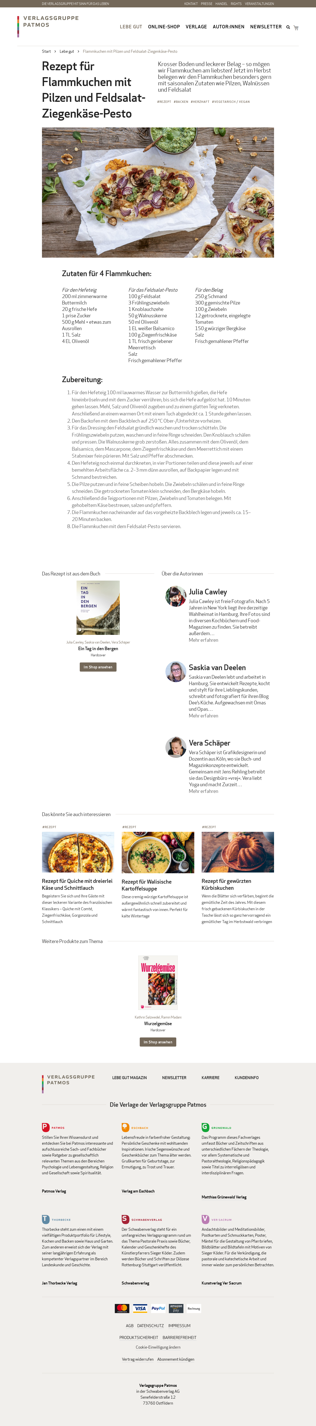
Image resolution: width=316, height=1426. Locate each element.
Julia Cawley (74, 642)
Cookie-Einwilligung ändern (158, 1347)
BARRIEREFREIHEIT (180, 1337)
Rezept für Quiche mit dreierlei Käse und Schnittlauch (77, 884)
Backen (182, 102)
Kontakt (191, 3)
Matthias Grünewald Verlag (224, 1197)
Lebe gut (131, 26)
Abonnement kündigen (175, 1359)
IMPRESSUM (179, 1325)
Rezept (165, 102)
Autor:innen (229, 26)
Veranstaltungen (259, 3)
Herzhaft (201, 102)
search (289, 27)
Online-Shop (164, 26)
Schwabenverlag (135, 1283)
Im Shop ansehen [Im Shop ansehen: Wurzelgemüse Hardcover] (158, 1042)
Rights (236, 3)
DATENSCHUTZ (150, 1325)
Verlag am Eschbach (138, 1191)
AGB (130, 1325)
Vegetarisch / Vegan (232, 102)
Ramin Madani (171, 1017)
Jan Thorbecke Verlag (59, 1283)
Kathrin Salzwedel (147, 1017)
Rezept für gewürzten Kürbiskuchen (226, 884)
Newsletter (266, 26)
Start (46, 51)
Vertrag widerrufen (138, 1359)
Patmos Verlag (54, 1191)
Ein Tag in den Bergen (98, 648)
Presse (206, 3)
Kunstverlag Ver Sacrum (222, 1283)
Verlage (196, 26)
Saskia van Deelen (97, 642)
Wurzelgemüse (158, 1023)
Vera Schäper (120, 642)
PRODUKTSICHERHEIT (138, 1337)
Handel (222, 3)
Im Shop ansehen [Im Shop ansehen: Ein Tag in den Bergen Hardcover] (98, 667)
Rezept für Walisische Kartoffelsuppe (147, 885)
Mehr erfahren (203, 640)
